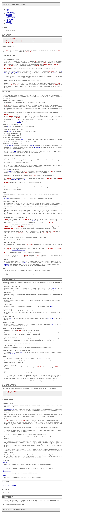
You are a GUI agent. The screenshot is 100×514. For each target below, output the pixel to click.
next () (5, 235)
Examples (6, 460)
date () (5, 192)
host (54, 72)
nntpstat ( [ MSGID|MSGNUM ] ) (12, 143)
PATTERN (6, 418)
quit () (5, 273)
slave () (5, 268)
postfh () (5, 259)
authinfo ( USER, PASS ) (10, 201)
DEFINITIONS (10, 19)
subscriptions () (7, 298)
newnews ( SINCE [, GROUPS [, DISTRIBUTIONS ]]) (18, 225)
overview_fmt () (7, 304)
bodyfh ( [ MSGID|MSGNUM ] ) (12, 135)
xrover (5, 356)
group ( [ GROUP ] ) (9, 158)
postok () (5, 196)
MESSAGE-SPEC (8, 403)
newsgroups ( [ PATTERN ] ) (11, 286)
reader (5, 371)
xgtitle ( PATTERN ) (8, 322)
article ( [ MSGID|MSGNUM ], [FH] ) (13, 100)
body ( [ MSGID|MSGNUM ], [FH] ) (13, 124)
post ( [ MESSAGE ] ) (9, 242)
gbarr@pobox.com (16, 493)
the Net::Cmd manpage (18, 179)
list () (4, 208)
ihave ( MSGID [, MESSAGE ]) (11, 169)
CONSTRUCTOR (10, 13)
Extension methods (12, 16)
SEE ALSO (9, 20)
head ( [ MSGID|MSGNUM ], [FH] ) (13, 129)
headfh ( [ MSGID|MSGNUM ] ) (12, 137)
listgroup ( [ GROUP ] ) (9, 365)
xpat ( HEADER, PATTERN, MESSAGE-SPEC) (16, 350)
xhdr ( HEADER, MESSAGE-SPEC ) (13, 328)
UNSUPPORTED (10, 17)
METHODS (9, 15)
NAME (7, 9)
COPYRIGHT (9, 23)
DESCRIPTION (10, 12)
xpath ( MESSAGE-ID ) (9, 345)
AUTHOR (8, 22)
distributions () (7, 292)
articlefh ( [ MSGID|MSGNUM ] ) (12, 134)
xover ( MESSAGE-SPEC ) (10, 337)
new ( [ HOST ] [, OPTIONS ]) (11, 59)
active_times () (7, 309)
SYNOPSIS (9, 10)
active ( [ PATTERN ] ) (9, 316)
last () (4, 185)
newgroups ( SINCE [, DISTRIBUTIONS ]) (15, 217)
